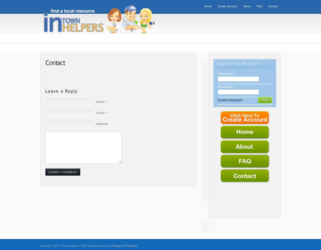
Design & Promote (125, 245)
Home (208, 6)
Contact (273, 6)
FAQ (259, 6)
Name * (102, 101)
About (247, 6)
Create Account (227, 6)
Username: (226, 73)
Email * (102, 112)
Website (102, 123)
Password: (226, 86)
